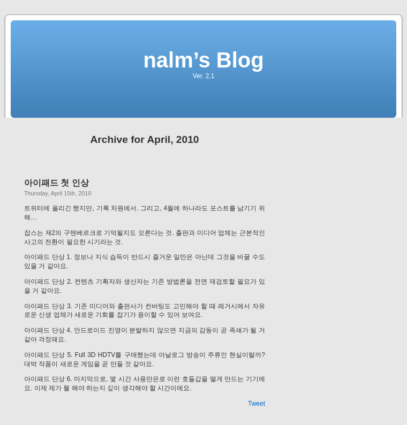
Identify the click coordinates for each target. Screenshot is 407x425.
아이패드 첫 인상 (56, 182)
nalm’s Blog (203, 60)
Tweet (256, 403)
